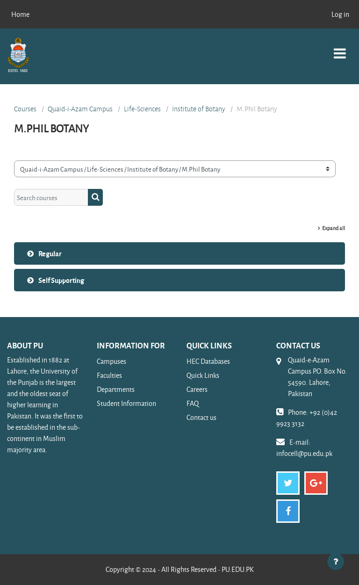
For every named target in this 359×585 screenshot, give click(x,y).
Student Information (126, 403)
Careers (197, 389)
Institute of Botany (198, 109)
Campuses (111, 361)
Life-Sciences (142, 109)
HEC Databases (208, 361)
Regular (50, 253)
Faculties (109, 375)
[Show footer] (335, 561)
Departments (116, 389)
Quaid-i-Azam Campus (80, 109)
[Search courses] (51, 197)
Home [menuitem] (20, 14)
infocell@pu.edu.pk (304, 453)
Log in (340, 14)
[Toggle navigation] (340, 48)
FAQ (193, 403)
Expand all (333, 227)
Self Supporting (61, 280)
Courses (25, 109)
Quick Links (203, 375)
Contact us (201, 417)
